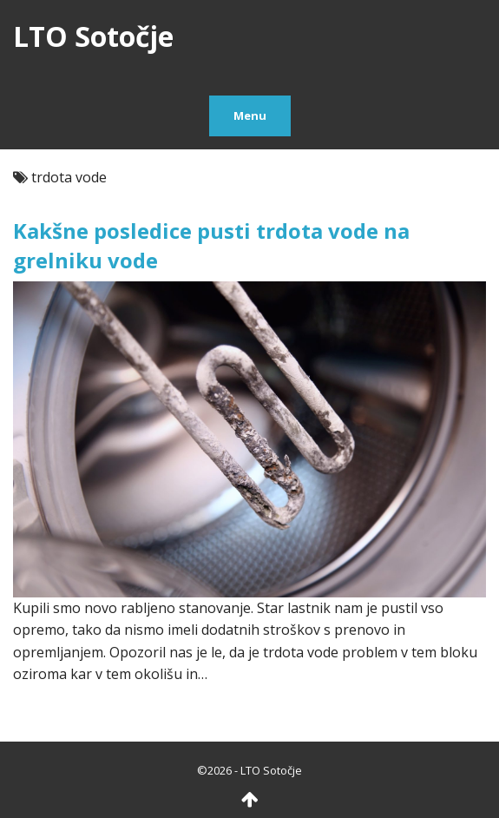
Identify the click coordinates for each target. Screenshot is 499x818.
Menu (249, 115)
